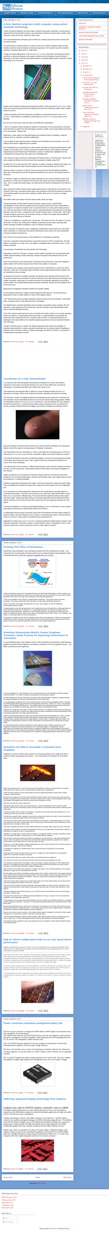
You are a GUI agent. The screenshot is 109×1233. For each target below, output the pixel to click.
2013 (83, 63)
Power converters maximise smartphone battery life (32, 1023)
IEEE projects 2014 (8, 1208)
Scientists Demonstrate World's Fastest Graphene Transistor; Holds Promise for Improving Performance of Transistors (35, 635)
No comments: (30, 341)
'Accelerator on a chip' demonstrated (24, 378)
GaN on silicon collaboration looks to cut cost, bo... (91, 107)
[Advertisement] (37, 360)
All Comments (8, 1222)
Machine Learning (26, 13)
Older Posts (67, 1177)
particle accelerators (28, 521)
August (85, 126)
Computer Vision (10, 13)
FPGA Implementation (65, 13)
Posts (5, 1218)
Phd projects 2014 (7, 1202)
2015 (83, 57)
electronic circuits (48, 117)
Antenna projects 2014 (8, 1200)
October (85, 72)
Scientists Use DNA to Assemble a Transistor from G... (91, 101)
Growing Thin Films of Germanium (23, 547)
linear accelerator (16, 454)
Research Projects (99, 13)
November (86, 69)
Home (38, 1177)
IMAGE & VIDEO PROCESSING (88, 32)
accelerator (48, 506)
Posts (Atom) (42, 1183)
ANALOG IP (82, 23)
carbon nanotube (40, 54)
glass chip (10, 496)
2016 (83, 54)
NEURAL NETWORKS (86, 39)
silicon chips (62, 106)
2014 (83, 60)
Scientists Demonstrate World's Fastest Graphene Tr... (90, 94)
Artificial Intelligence (45, 13)
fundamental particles (28, 402)
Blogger (66, 1228)
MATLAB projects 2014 (9, 1197)
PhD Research (83, 13)
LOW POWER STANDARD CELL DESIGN (91, 36)
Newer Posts (8, 1177)
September (86, 75)
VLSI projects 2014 (8, 1205)
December (86, 66)
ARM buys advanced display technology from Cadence (34, 1099)
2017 (83, 51)
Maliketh (53, 1228)
